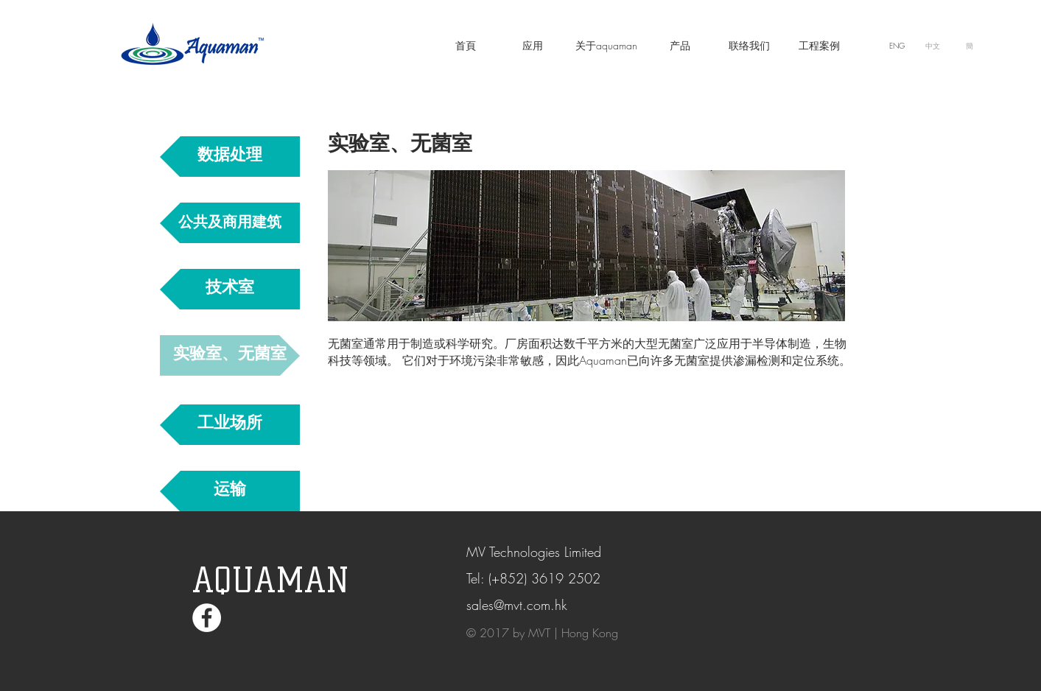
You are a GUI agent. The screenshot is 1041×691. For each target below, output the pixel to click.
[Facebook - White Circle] (206, 617)
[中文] (933, 45)
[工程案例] (819, 45)
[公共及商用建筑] (230, 223)
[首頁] (465, 45)
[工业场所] (230, 424)
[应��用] (532, 45)
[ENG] (897, 45)
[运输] (230, 491)
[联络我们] (749, 45)
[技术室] (230, 289)
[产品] (680, 45)
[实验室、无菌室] (230, 355)
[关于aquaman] (606, 45)
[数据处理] (230, 156)
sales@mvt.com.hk (516, 605)
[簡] (969, 45)
